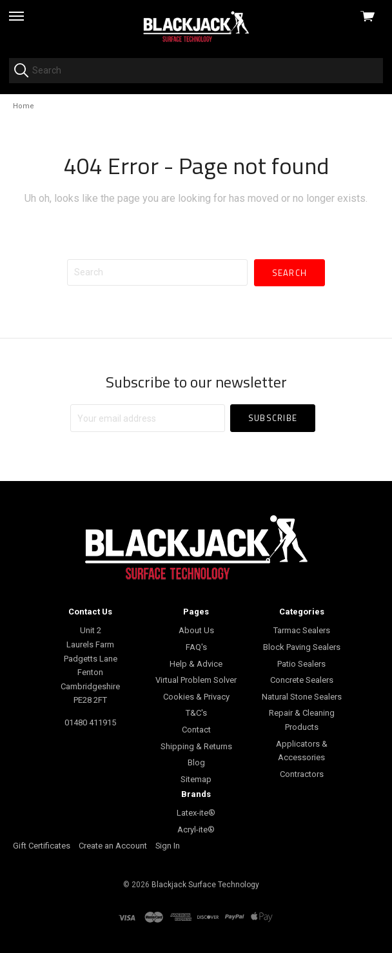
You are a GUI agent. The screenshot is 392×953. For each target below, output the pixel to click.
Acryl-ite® (196, 829)
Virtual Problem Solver (196, 680)
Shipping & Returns (196, 746)
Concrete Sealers (301, 680)
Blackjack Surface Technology (205, 884)
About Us (196, 630)
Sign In (167, 845)
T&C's (196, 713)
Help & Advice (196, 664)
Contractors (302, 774)
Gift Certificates (41, 845)
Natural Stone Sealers (302, 697)
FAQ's (196, 647)
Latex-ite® (196, 813)
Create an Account (113, 845)
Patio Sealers (301, 664)
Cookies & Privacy (196, 697)
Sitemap (196, 779)
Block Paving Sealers (301, 647)
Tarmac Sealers (301, 630)
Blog (196, 762)
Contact (196, 729)
